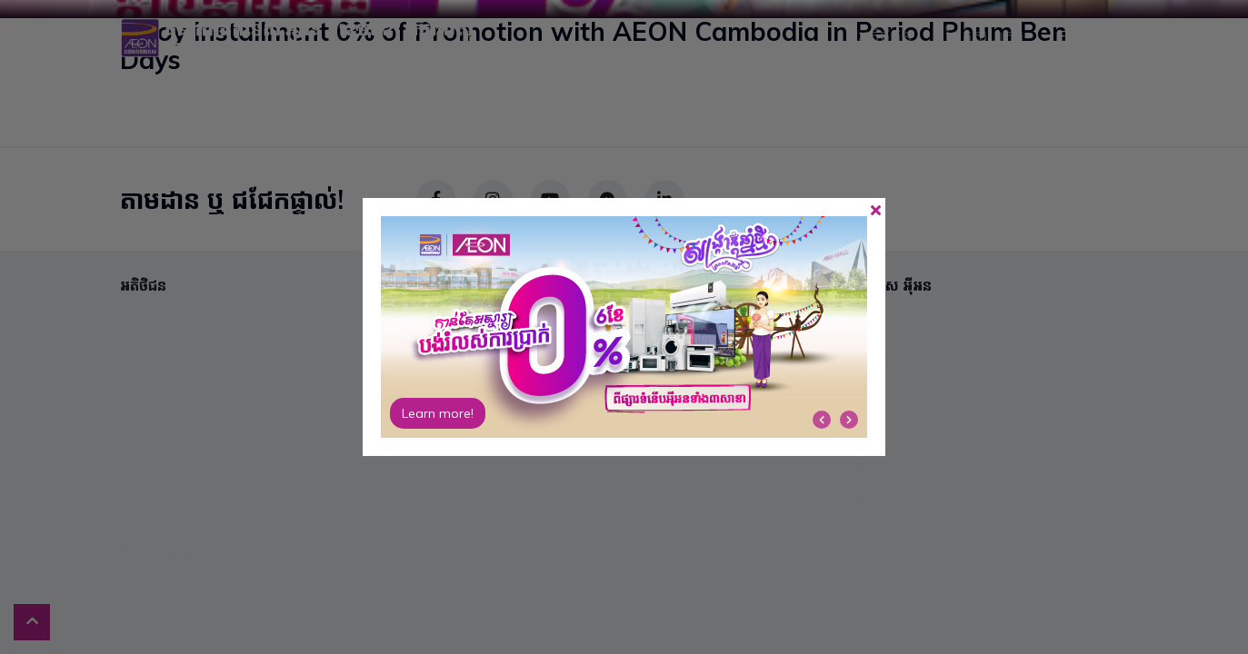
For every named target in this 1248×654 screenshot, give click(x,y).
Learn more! (438, 413)
